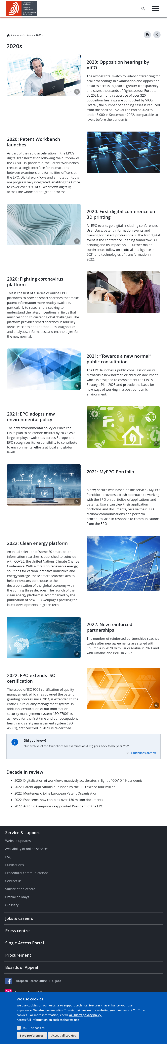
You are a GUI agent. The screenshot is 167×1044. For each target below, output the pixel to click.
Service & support (22, 832)
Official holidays (17, 897)
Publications (14, 865)
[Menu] (156, 8)
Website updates (18, 841)
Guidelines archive (144, 753)
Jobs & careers (19, 918)
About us (18, 35)
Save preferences (31, 1035)
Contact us (13, 881)
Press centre (17, 930)
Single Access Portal (24, 943)
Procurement (18, 955)
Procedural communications (26, 873)
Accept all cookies (63, 1035)
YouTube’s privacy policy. (85, 1015)
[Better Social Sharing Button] (157, 34)
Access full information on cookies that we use (48, 1020)
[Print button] (147, 34)
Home (8, 35)
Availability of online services (26, 849)
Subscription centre (20, 889)
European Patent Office (31, 981)
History (29, 35)
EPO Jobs (55, 981)
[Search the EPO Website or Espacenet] (144, 8)
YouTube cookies (34, 1028)
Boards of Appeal (21, 967)
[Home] (21, 8)
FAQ (8, 857)
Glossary (11, 905)
